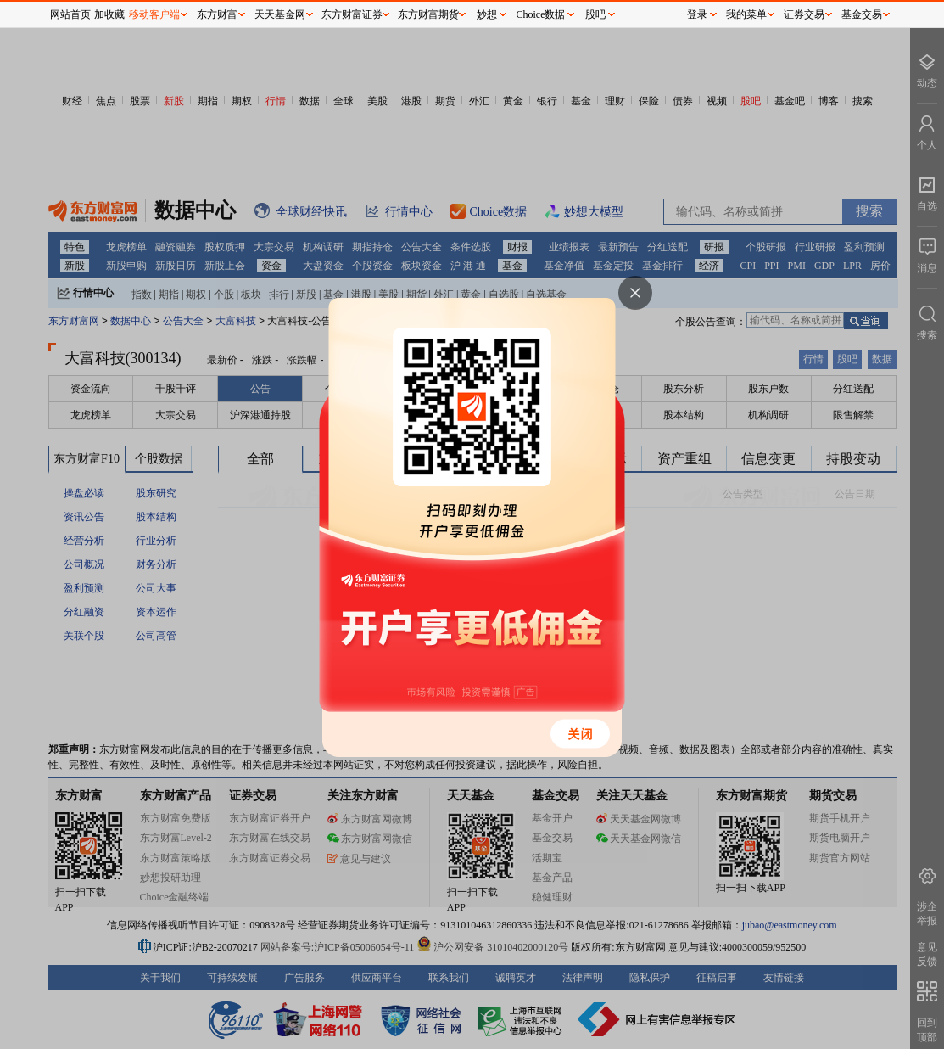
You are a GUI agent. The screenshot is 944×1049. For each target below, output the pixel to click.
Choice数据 (541, 14)
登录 (697, 14)
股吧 (595, 14)
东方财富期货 (428, 14)
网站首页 (70, 14)
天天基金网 (279, 14)
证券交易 (804, 14)
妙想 (487, 14)
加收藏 (109, 14)
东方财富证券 (352, 14)
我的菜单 (746, 14)
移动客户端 (154, 14)
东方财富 (217, 14)
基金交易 (861, 14)
